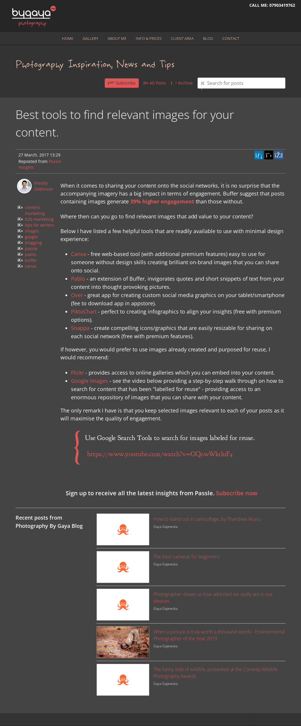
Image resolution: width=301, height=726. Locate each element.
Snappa (80, 327)
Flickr (77, 372)
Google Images (89, 380)
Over (77, 295)
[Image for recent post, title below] (123, 529)
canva (30, 266)
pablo (30, 254)
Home (67, 38)
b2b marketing (39, 219)
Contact (230, 38)
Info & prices (149, 38)
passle (31, 248)
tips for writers (39, 225)
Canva (78, 253)
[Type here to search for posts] (241, 83)
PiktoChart (84, 311)
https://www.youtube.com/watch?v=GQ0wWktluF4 (160, 454)
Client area (182, 38)
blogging (33, 242)
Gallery (90, 38)
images (32, 231)
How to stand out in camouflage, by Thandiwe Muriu (207, 519)
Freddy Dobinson (43, 186)
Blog (208, 38)
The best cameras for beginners (186, 556)
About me (117, 38)
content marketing (35, 210)
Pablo (78, 278)
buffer (31, 260)
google (31, 237)
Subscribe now (236, 493)
